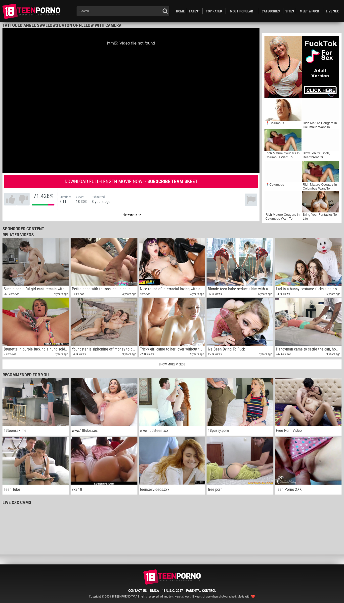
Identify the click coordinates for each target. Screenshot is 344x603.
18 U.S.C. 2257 (172, 590)
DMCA (154, 590)
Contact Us (137, 590)
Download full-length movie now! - (131, 181)
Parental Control (201, 590)
